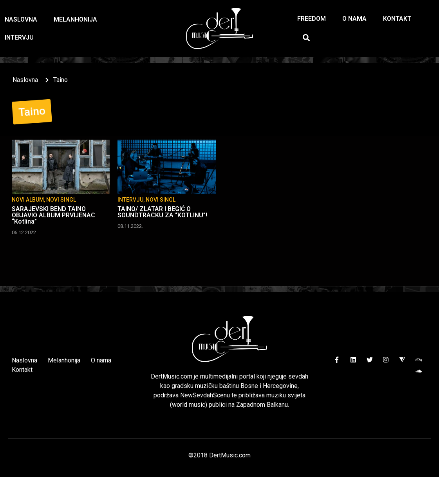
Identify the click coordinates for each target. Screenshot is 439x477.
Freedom (311, 18)
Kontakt (397, 18)
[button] (306, 37)
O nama (354, 18)
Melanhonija (75, 19)
